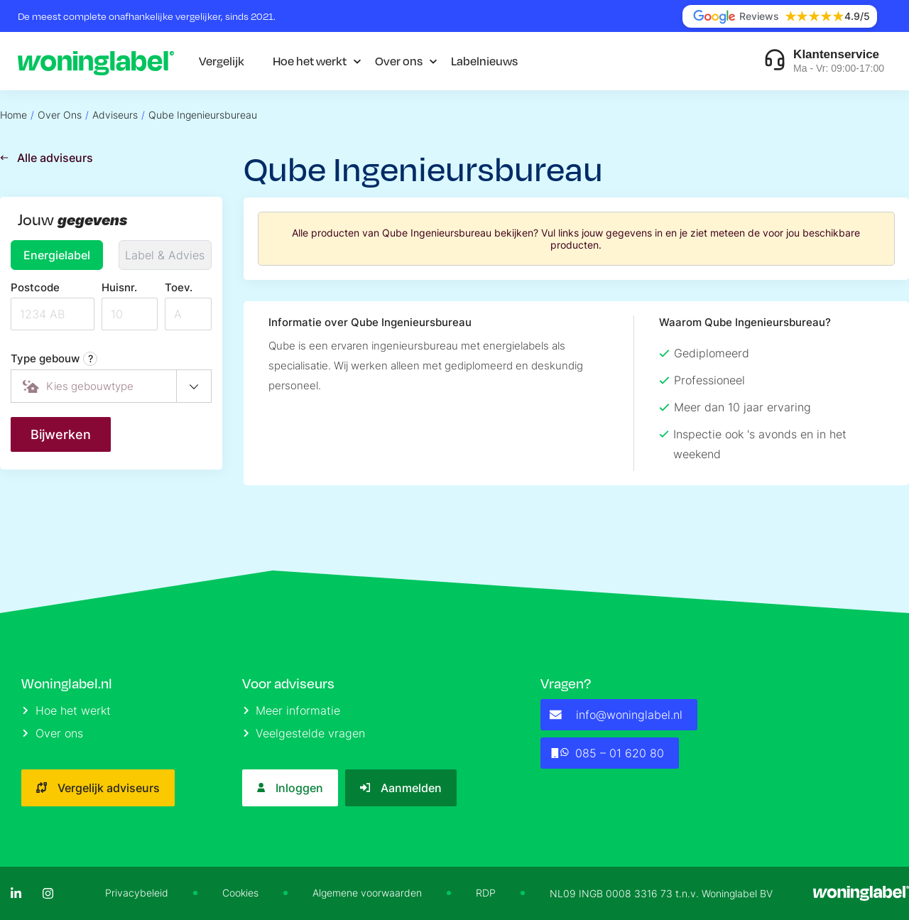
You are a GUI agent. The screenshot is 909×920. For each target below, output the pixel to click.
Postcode (35, 287)
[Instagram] (48, 893)
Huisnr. (119, 287)
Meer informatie (292, 710)
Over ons (399, 61)
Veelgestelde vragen (305, 733)
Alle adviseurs (46, 158)
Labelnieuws (484, 61)
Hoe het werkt (310, 61)
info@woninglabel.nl (616, 715)
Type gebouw (54, 359)
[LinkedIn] (16, 893)
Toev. (178, 287)
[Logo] (96, 61)
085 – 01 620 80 (607, 753)
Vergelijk (221, 61)
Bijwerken (61, 434)
